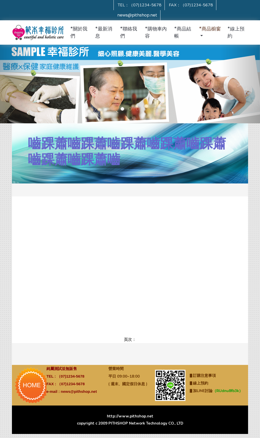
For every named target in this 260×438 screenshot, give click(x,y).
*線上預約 (236, 32)
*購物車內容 (156, 32)
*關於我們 (78, 32)
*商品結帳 (182, 32)
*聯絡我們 (128, 32)
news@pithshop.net (137, 15)
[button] (211, 32)
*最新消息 (103, 32)
